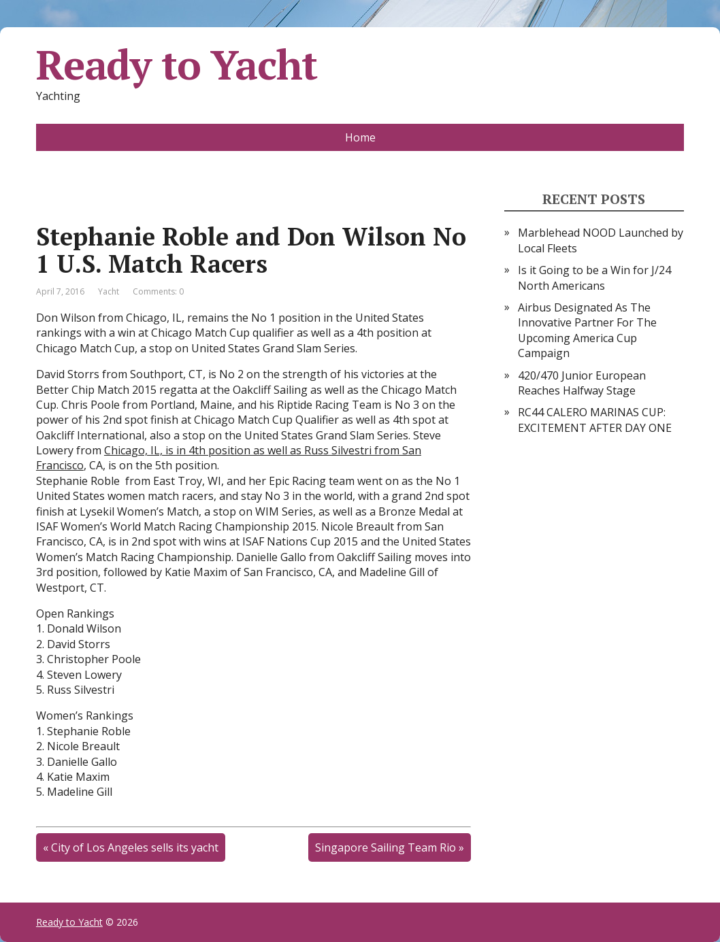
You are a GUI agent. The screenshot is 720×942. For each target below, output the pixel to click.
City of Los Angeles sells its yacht (134, 847)
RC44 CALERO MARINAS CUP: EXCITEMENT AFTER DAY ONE (595, 420)
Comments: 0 (158, 291)
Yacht (108, 291)
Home (360, 137)
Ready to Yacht (176, 65)
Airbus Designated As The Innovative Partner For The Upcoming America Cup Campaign (587, 330)
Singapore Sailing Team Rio (385, 847)
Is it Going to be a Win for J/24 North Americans (594, 277)
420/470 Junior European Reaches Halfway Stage (582, 383)
